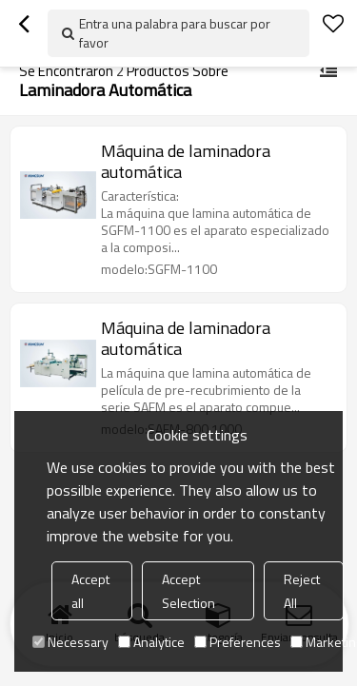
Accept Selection (188, 591)
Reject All (302, 591)
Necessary (70, 642)
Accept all (90, 591)
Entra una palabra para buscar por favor (174, 32)
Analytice (151, 642)
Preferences (237, 642)
